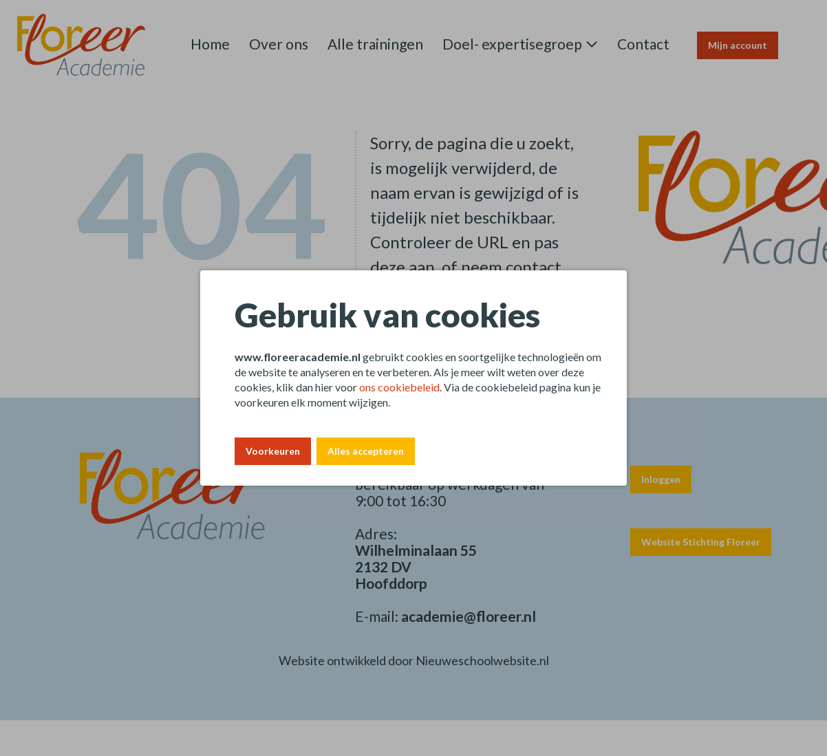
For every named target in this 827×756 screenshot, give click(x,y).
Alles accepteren (365, 451)
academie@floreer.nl (468, 616)
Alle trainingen (375, 43)
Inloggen (660, 479)
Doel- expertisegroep (512, 43)
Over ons (278, 43)
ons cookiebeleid (399, 386)
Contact (643, 43)
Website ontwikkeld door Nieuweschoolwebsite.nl (414, 660)
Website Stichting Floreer (700, 542)
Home (210, 43)
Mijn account (737, 45)
